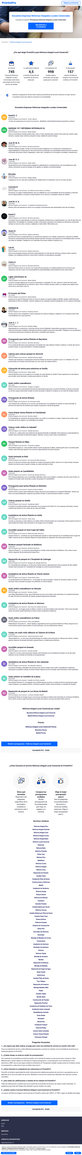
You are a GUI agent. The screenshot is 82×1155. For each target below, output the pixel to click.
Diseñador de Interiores (41, 947)
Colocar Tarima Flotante (41, 1034)
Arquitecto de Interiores (41, 944)
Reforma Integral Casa (41, 832)
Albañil (41, 885)
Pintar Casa (41, 854)
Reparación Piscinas (41, 1003)
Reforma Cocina (41, 863)
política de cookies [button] (41, 1148)
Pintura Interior (41, 894)
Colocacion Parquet (41, 1037)
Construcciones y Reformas (41, 882)
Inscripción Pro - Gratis (41, 750)
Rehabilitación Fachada (41, 1012)
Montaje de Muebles (41, 966)
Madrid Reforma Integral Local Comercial (41, 716)
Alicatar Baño (41, 997)
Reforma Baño (41, 848)
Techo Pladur (41, 1015)
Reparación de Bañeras (41, 963)
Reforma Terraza (41, 910)
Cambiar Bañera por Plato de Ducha (40, 913)
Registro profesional (71, 3)
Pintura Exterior (41, 919)
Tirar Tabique (41, 981)
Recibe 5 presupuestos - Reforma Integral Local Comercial (29, 744)
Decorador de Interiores (41, 932)
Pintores (41, 950)
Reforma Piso (41, 857)
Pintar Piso (40, 928)
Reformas (41, 845)
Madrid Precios (41, 733)
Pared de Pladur (41, 1028)
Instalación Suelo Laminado (41, 1009)
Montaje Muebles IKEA (41, 987)
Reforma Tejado (41, 953)
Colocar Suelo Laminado (41, 1031)
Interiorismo (41, 975)
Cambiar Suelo (41, 876)
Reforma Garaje (41, 891)
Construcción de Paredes (41, 1000)
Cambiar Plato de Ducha (41, 978)
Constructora (41, 941)
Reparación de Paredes (40, 873)
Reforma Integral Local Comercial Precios (41, 727)
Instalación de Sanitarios (41, 888)
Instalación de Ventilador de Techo (41, 1006)
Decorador (41, 935)
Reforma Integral (41, 866)
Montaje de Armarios (41, 956)
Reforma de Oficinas (41, 897)
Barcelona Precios (41, 730)
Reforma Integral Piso (41, 826)
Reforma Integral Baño (41, 839)
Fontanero (41, 901)
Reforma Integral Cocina (41, 835)
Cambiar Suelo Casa (41, 916)
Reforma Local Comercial (41, 842)
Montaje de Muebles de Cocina (41, 938)
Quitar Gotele (41, 972)
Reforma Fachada (41, 922)
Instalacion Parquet (41, 1025)
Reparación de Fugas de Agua (41, 969)
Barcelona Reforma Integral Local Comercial (41, 713)
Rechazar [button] (69, 1153)
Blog (2, 1126)
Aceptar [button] (78, 1153)
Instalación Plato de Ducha (41, 879)
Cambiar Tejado (41, 994)
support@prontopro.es (7, 1142)
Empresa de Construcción (41, 925)
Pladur (41, 990)
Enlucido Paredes (41, 904)
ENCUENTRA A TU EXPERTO (40, 26)
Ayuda (3, 1123)
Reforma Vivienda (41, 851)
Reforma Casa (41, 870)
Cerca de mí (4, 1134)
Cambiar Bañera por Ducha (41, 907)
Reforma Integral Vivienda (41, 829)
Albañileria (41, 860)
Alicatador (41, 1018)
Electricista (41, 1021)
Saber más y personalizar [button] (8, 1153)
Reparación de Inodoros (41, 984)
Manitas (41, 959)
